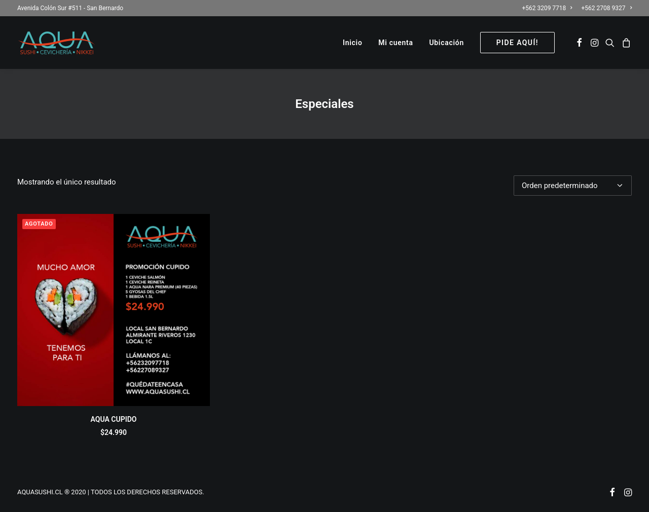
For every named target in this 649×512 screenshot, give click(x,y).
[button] (579, 42)
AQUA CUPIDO (114, 419)
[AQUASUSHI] (56, 42)
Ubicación (446, 43)
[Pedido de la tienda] (573, 185)
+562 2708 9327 (607, 8)
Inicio (353, 43)
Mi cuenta (395, 43)
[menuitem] (548, 8)
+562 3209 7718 (547, 8)
